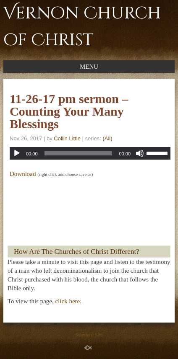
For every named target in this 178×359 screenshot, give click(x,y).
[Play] (17, 153)
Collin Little (67, 138)
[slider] (78, 153)
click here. (68, 301)
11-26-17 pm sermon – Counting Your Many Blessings (69, 111)
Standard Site (89, 335)
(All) (107, 138)
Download (23, 173)
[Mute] (140, 153)
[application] (90, 153)
